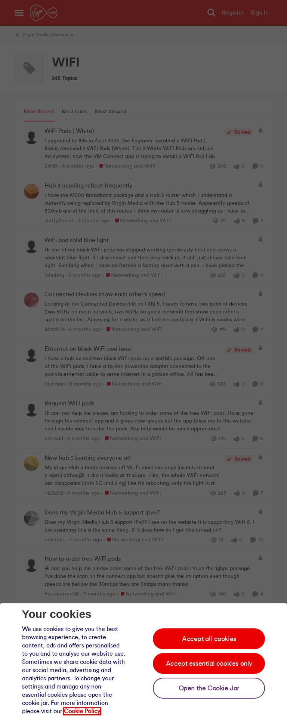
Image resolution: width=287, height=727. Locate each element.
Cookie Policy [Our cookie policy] (82, 711)
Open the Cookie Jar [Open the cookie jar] (209, 688)
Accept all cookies (209, 638)
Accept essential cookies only (209, 663)
